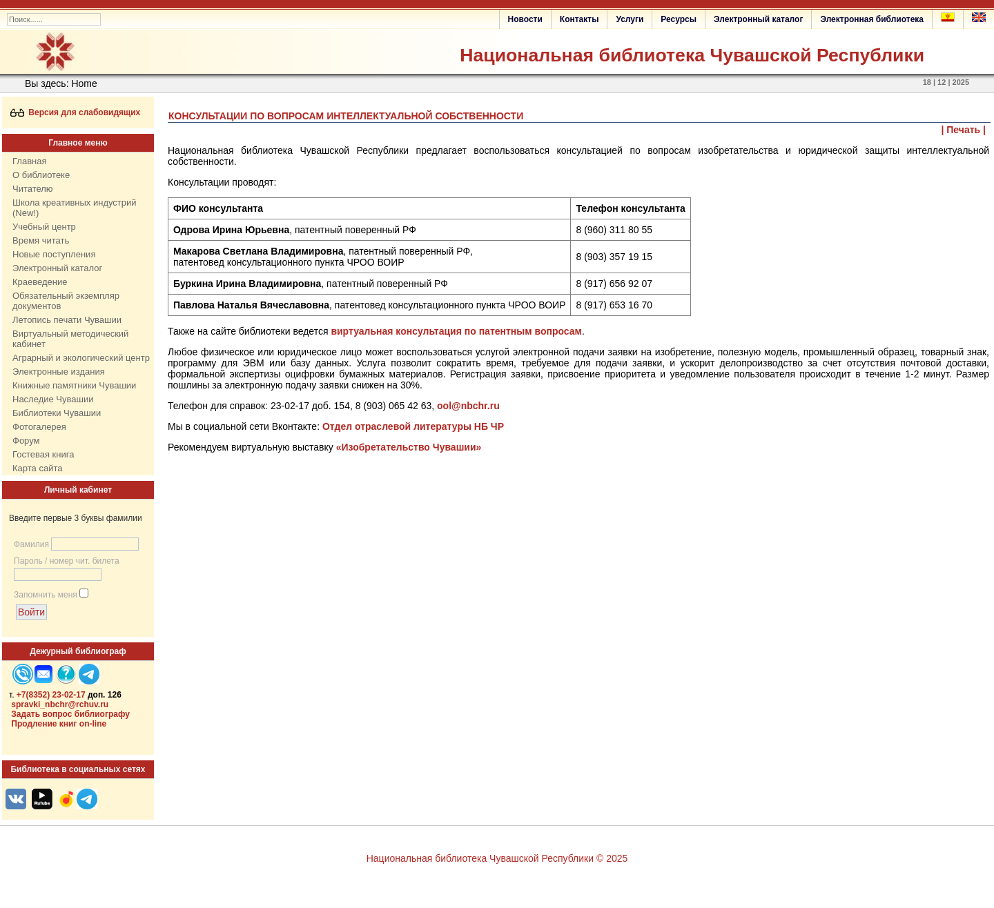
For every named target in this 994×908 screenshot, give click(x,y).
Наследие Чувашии (52, 399)
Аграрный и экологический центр (81, 358)
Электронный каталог (758, 19)
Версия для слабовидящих (75, 112)
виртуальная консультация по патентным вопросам (456, 331)
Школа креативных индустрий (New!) (74, 207)
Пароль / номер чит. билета (66, 561)
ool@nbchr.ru (468, 405)
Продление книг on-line (58, 724)
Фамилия (31, 544)
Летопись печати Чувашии (66, 320)
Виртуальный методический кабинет (70, 338)
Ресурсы (678, 19)
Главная (29, 161)
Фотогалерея (39, 427)
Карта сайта (37, 468)
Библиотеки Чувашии (56, 413)
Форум (26, 440)
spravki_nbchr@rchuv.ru (59, 704)
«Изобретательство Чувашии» (409, 447)
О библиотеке (41, 175)
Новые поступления (53, 254)
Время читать (40, 240)
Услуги (629, 19)
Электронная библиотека (872, 19)
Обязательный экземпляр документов (65, 300)
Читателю (32, 189)
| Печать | (964, 129)
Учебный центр (44, 226)
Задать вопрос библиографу (70, 714)
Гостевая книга (43, 454)
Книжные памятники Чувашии (74, 385)
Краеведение (39, 282)
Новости (525, 19)
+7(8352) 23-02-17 (51, 695)
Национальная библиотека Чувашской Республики (692, 55)
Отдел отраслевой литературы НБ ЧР (413, 426)
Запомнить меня (45, 595)
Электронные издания (58, 371)
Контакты (579, 19)
